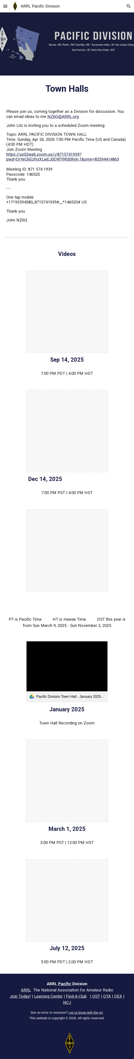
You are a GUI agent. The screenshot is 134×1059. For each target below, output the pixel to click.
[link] (67, 671)
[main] (67, 89)
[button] (5, 6)
